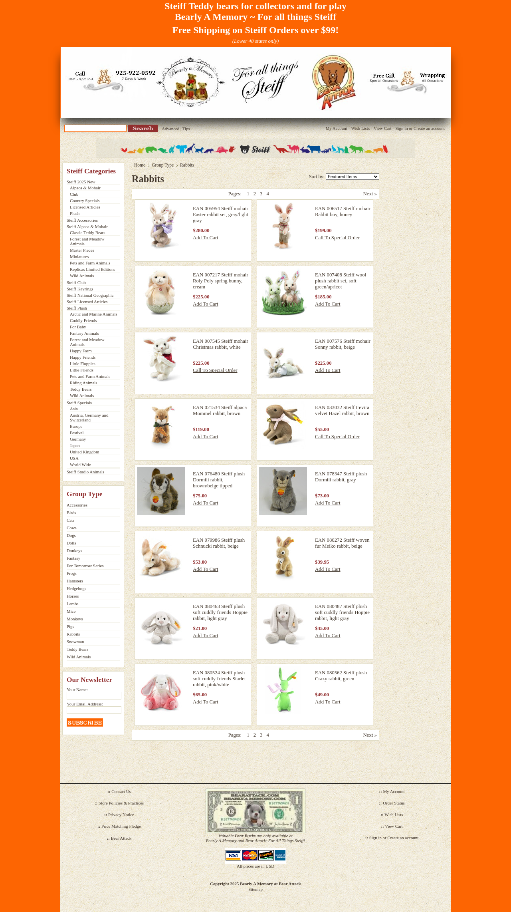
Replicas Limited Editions (92, 269)
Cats (70, 520)
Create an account (429, 128)
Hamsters (75, 580)
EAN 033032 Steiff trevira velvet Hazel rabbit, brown (342, 410)
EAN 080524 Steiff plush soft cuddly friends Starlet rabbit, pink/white (219, 678)
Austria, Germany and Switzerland (89, 417)
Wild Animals (82, 275)
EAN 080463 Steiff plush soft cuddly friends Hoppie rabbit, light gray (220, 612)
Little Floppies (82, 363)
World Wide (80, 464)
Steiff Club (76, 282)
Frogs (72, 573)
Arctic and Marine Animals (93, 314)
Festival (76, 432)
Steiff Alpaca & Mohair (87, 226)
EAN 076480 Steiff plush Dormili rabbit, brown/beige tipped (219, 480)
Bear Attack (121, 838)
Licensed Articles (85, 207)
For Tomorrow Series (85, 565)
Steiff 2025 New (81, 181)
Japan (75, 445)
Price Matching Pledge (121, 826)
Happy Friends (82, 357)
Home (139, 165)
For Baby (78, 326)
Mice (71, 611)
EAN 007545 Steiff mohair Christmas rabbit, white (220, 344)
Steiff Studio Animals (85, 471)
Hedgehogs (76, 588)
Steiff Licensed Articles (87, 301)
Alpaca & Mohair (85, 187)
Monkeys (75, 618)
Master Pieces (82, 250)
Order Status (394, 803)
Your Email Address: (85, 703)
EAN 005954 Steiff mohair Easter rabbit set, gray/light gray (220, 214)
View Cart (382, 128)
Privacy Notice (121, 814)
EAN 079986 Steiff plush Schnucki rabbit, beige (219, 543)
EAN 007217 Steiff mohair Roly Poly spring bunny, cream (220, 281)
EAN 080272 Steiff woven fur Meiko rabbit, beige (342, 543)
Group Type (163, 165)
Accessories (77, 505)
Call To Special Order (337, 237)
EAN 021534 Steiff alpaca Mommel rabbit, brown (220, 410)
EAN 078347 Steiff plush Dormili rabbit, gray (341, 477)
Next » (370, 194)
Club (74, 194)
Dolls (71, 542)
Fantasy (73, 558)
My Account (336, 128)
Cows (72, 527)
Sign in (401, 128)
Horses (73, 596)
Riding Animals (83, 382)
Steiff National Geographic (90, 295)
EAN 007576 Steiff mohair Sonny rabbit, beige (342, 344)
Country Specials (85, 200)
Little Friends (81, 370)
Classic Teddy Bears (87, 232)
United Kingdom (84, 451)
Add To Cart (205, 237)
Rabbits (73, 634)
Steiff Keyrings (80, 288)
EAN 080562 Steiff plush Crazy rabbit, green (341, 676)
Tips (186, 128)
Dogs (71, 535)
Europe (76, 426)
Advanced (170, 128)
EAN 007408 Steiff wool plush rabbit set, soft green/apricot (340, 281)
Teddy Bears (81, 389)
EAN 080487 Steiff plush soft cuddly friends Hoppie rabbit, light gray (342, 612)
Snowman (75, 641)
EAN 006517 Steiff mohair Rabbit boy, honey (342, 211)
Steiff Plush (77, 308)
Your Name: (77, 689)
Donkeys (74, 550)
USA (74, 458)
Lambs (73, 603)
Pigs (70, 626)
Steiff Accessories (82, 220)
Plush (74, 213)
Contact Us (121, 791)
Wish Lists (360, 128)
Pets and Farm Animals (90, 262)
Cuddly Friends (83, 320)
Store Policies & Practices (121, 803)
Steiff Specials (79, 402)
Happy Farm (81, 350)
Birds (71, 512)
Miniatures (79, 256)
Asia (74, 408)
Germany (78, 439)
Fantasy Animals (84, 333)
